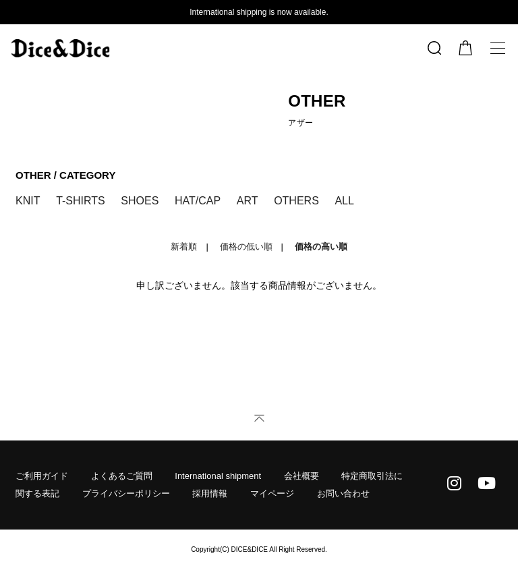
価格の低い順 (246, 246)
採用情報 (209, 493)
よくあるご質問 (121, 476)
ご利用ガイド (42, 476)
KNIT (28, 200)
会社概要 (301, 476)
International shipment (218, 476)
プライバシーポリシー (126, 493)
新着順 (184, 246)
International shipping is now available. (259, 12)
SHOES (140, 200)
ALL (344, 200)
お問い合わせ (343, 493)
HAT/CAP (198, 200)
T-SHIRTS (80, 200)
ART (247, 200)
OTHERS (296, 200)
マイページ (272, 493)
